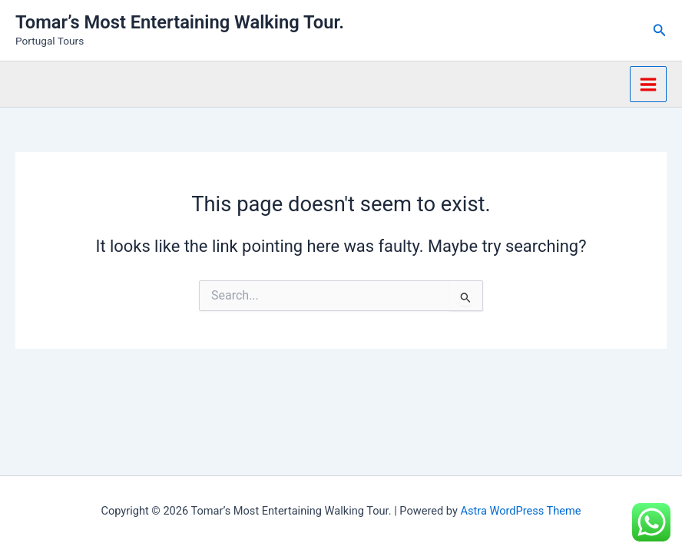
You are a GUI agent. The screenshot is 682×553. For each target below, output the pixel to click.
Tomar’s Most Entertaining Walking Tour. (179, 22)
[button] (660, 30)
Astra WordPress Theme (520, 511)
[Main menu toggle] (648, 84)
